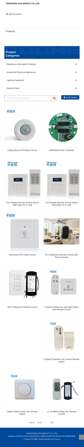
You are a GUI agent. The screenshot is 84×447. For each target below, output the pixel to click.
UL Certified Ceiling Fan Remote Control (61, 412)
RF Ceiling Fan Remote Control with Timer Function (61, 256)
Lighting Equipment (15, 80)
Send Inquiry (70, 97)
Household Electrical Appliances (21, 72)
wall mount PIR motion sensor (22, 255)
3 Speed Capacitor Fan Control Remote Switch (61, 360)
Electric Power (13, 88)
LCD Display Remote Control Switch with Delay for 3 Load (22, 203)
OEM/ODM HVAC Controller (61, 150)
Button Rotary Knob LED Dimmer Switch (22, 412)
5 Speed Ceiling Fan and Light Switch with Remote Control (61, 308)
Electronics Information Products (21, 64)
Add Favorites (13, 14)
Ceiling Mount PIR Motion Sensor (22, 150)
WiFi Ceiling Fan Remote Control (22, 307)
